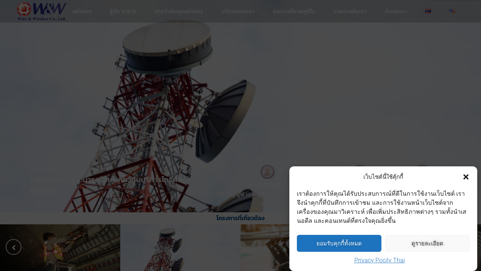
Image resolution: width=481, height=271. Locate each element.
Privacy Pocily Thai (379, 260)
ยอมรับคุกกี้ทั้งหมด (339, 244)
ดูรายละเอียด (427, 244)
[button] (466, 177)
